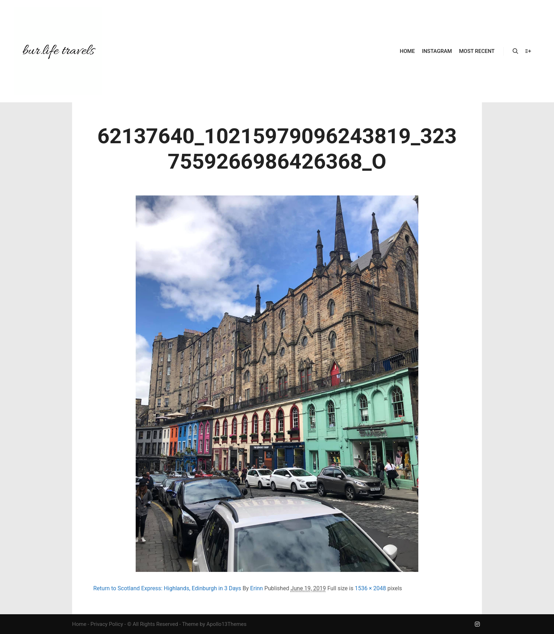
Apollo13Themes (226, 624)
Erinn (256, 588)
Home (79, 624)
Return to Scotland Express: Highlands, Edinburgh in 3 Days (167, 588)
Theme (190, 624)
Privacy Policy (106, 624)
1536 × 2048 (370, 588)
